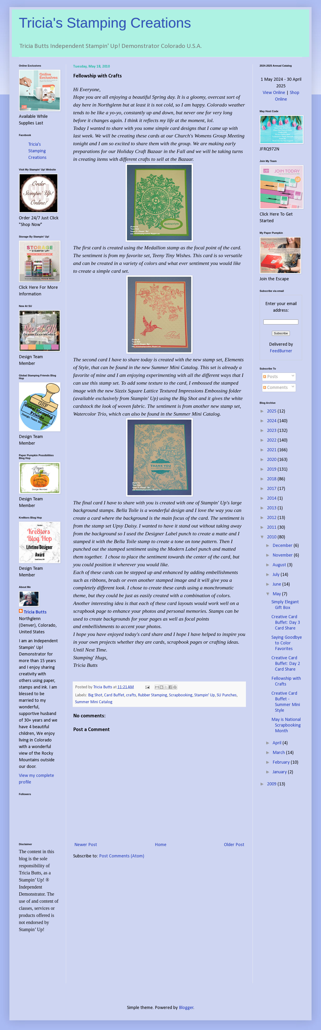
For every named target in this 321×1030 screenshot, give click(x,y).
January (280, 772)
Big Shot (95, 695)
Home (160, 845)
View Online (274, 92)
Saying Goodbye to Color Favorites (286, 643)
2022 (272, 440)
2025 (272, 411)
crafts (131, 695)
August (280, 565)
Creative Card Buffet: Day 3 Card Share (285, 623)
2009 (272, 784)
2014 (272, 498)
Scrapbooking (180, 695)
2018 (272, 479)
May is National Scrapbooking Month (286, 725)
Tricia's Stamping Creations (105, 23)
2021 (272, 450)
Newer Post (85, 845)
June (277, 584)
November (283, 555)
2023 (272, 430)
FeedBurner (281, 351)
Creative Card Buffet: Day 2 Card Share (285, 664)
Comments (275, 387)
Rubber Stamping (152, 695)
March (279, 752)
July (277, 574)
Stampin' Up (204, 695)
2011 (272, 527)
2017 (272, 488)
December (283, 545)
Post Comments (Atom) (121, 856)
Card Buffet (114, 695)
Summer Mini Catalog (93, 702)
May (277, 594)
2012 (272, 517)
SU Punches (227, 695)
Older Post (234, 845)
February (282, 762)
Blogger (186, 1007)
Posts (270, 377)
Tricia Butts (35, 612)
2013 (272, 508)
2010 (272, 537)
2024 (272, 421)
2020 (272, 459)
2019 (272, 469)
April (278, 743)
